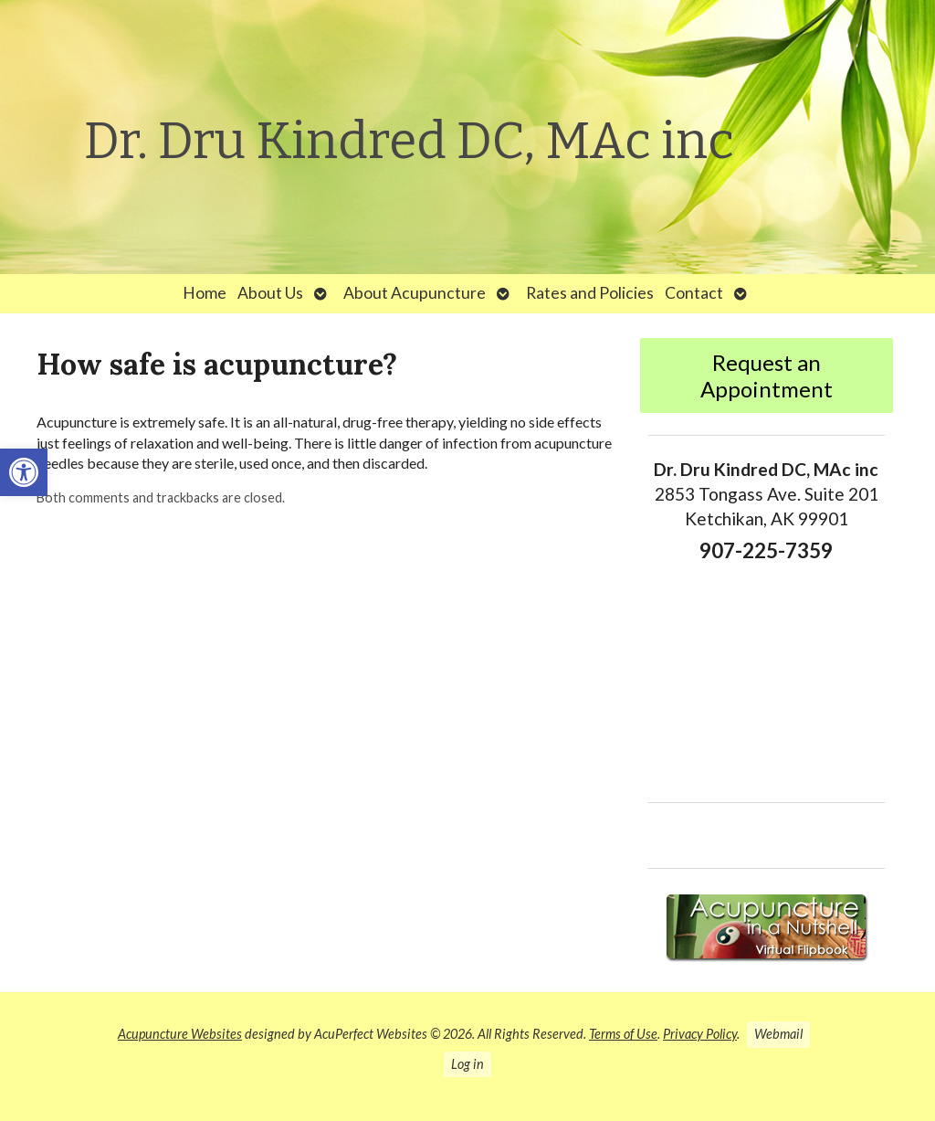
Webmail (778, 1034)
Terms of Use (623, 1034)
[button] (23, 472)
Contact (694, 292)
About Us (270, 292)
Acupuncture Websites (180, 1034)
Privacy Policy (700, 1034)
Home (204, 292)
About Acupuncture (414, 292)
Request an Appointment (766, 375)
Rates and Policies (590, 292)
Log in (467, 1064)
